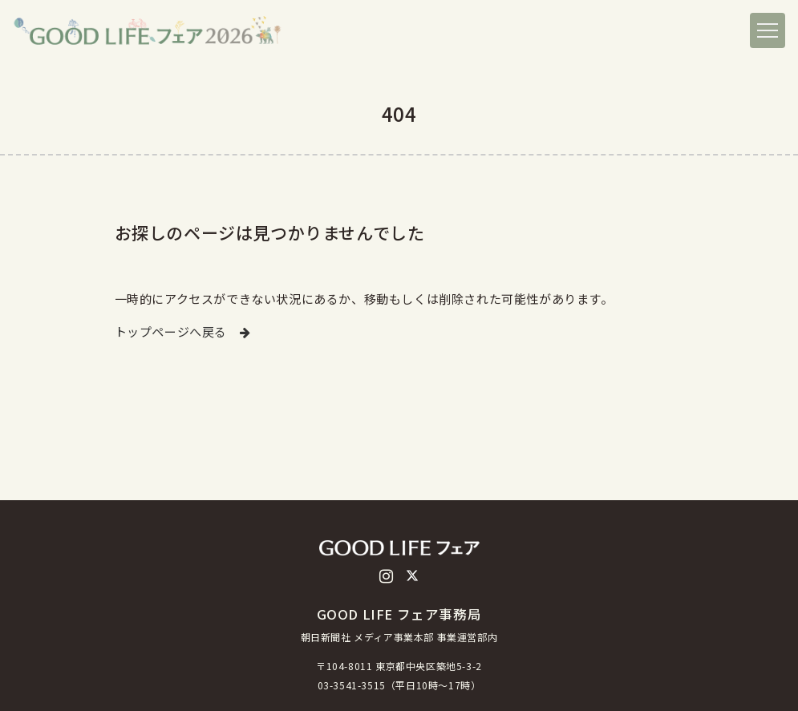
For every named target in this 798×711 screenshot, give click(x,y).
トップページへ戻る (183, 331)
